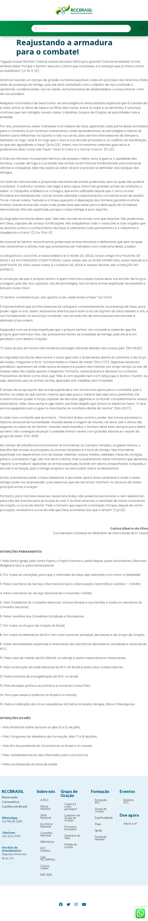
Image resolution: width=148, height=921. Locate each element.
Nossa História (45, 807)
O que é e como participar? (70, 806)
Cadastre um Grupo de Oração (72, 818)
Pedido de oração (70, 846)
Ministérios (47, 841)
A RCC (44, 800)
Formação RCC (101, 801)
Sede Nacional (45, 816)
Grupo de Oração (101, 810)
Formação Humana (101, 838)
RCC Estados (45, 849)
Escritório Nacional (46, 825)
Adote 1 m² (130, 823)
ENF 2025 (46, 874)
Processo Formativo (70, 828)
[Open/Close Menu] (141, 28)
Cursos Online (45, 867)
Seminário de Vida (72, 837)
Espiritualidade (104, 817)
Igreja (98, 830)
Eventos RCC (129, 801)
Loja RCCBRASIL (47, 858)
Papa (98, 824)
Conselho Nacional (46, 834)
